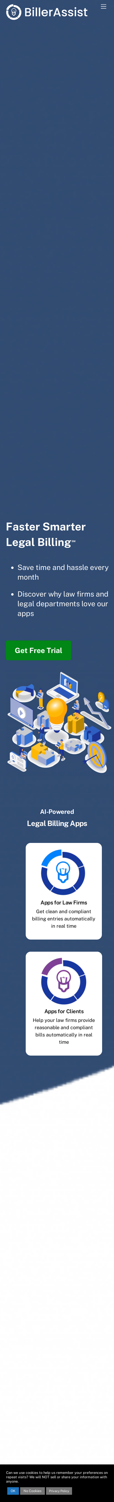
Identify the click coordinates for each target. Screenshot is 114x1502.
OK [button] (13, 1491)
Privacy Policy (59, 1491)
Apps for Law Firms (64, 902)
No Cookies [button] (32, 1491)
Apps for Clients (64, 1011)
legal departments (48, 603)
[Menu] (103, 6)
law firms (78, 594)
